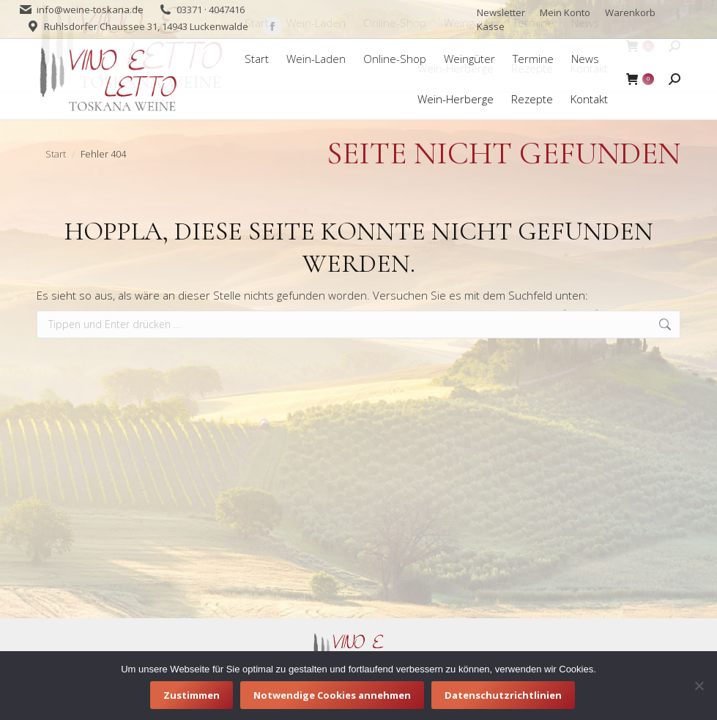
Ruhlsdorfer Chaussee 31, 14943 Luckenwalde (146, 26)
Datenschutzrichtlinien (503, 695)
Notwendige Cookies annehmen (332, 695)
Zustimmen (191, 695)
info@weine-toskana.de (90, 9)
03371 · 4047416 (211, 9)
